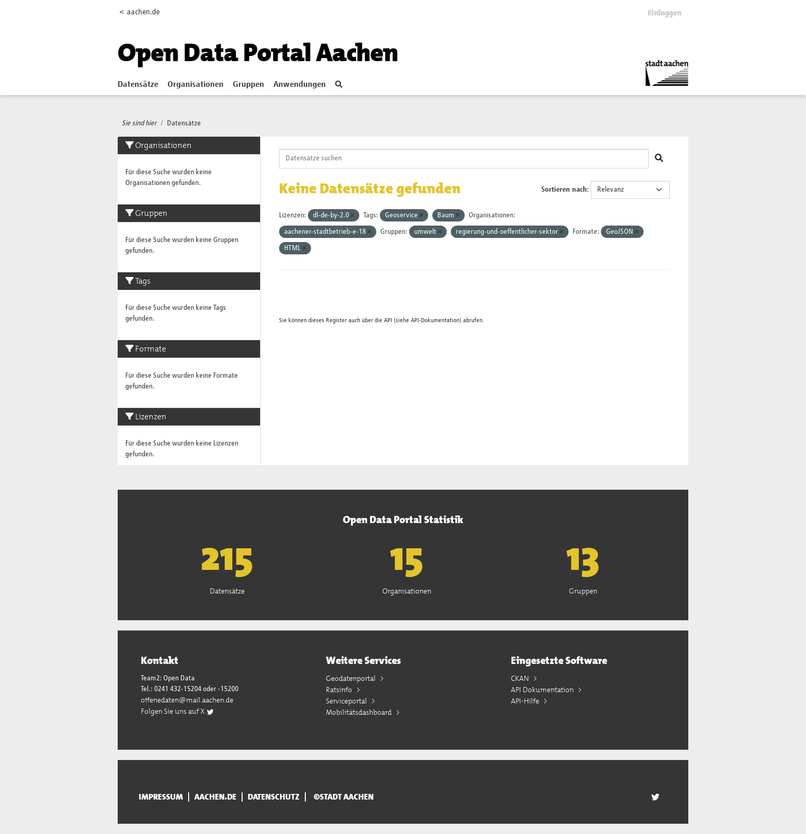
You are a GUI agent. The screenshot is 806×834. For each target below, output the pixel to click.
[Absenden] (659, 159)
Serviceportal (347, 701)
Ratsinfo (340, 689)
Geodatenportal (351, 678)
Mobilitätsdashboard (359, 712)
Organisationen (196, 85)
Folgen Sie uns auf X (177, 711)
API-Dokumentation (435, 320)
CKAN (520, 678)
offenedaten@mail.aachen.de (187, 700)
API (388, 320)
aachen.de (215, 797)
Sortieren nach (564, 189)
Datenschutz (274, 797)
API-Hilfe (526, 701)
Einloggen (665, 13)
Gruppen (248, 85)
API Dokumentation (543, 689)
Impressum (161, 797)
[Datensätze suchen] (464, 159)
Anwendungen (299, 85)
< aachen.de (139, 12)
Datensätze (138, 85)
